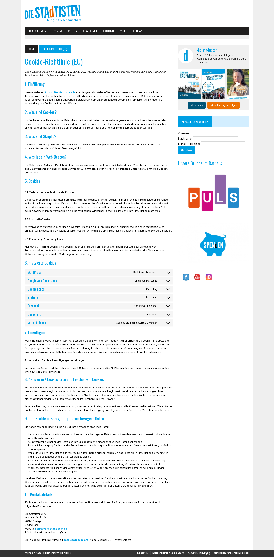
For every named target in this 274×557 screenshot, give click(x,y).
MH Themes (65, 553)
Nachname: (185, 138)
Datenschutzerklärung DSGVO (168, 553)
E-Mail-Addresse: (189, 143)
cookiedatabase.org (76, 540)
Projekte (108, 31)
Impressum (142, 553)
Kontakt (138, 31)
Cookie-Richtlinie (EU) (199, 553)
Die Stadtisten (37, 31)
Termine (57, 31)
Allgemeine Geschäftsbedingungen (231, 553)
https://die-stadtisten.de (60, 92)
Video (123, 31)
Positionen (90, 31)
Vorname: (184, 133)
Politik (72, 31)
